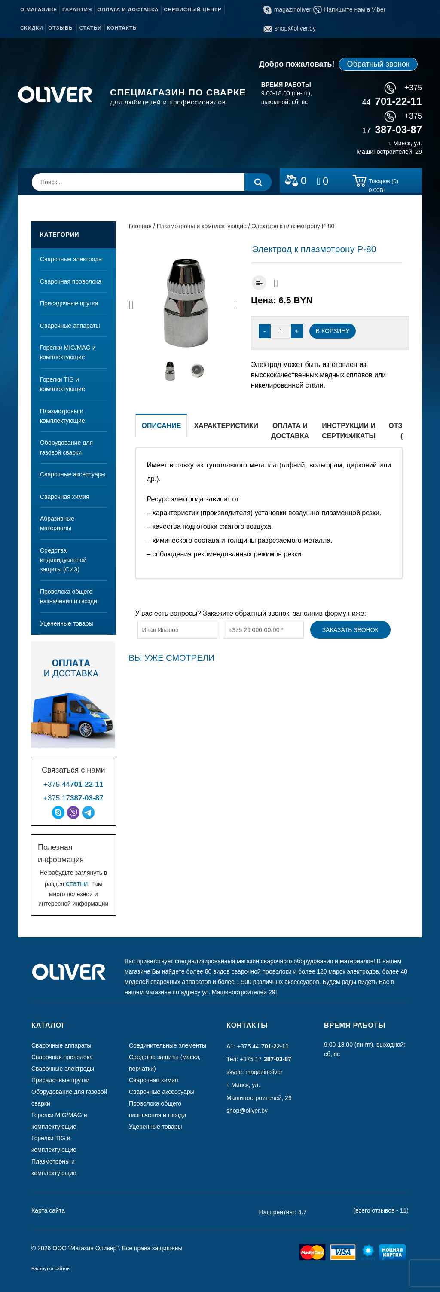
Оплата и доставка (128, 9)
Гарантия (77, 9)
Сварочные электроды (71, 259)
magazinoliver (287, 9)
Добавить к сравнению (259, 282)
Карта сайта (48, 1210)
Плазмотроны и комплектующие (62, 416)
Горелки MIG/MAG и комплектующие (67, 352)
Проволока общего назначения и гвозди (68, 596)
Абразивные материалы (57, 523)
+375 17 (73, 798)
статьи (77, 884)
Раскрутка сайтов (50, 1268)
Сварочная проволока (70, 281)
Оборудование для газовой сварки (66, 447)
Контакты (122, 28)
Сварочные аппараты (70, 325)
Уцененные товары (66, 623)
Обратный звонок (378, 64)
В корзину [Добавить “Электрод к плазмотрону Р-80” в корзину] (333, 330)
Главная (140, 226)
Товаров (383, 182)
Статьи (90, 28)
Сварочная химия (64, 496)
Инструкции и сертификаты (349, 431)
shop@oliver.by (289, 28)
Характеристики (226, 425)
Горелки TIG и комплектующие (62, 384)
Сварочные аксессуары (73, 474)
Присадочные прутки (69, 303)
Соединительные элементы (167, 1045)
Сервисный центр (192, 9)
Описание (161, 425)
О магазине (38, 9)
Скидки (31, 28)
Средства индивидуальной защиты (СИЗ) (63, 560)
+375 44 (73, 784)
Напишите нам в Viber (349, 9)
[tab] (161, 430)
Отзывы (61, 28)
